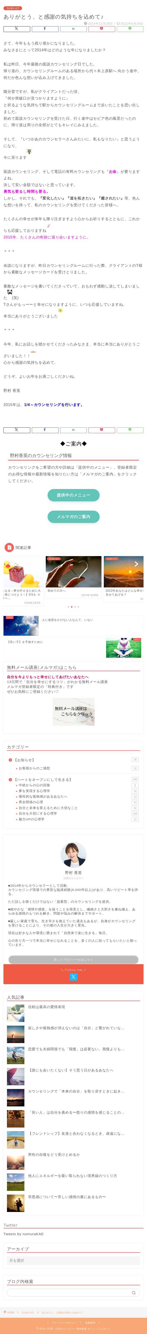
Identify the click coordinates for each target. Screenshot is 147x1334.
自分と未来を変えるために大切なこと (79, 808)
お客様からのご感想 (79, 768)
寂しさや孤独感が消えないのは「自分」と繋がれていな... (76, 1028)
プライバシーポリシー (64, 1322)
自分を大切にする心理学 (79, 813)
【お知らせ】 (13, 8)
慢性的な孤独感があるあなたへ (79, 796)
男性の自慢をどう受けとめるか (54, 1155)
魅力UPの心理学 (79, 819)
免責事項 (90, 1322)
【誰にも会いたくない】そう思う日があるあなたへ (71, 1070)
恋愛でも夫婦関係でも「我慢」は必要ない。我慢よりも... (76, 1049)
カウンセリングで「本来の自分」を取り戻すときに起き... (76, 1091)
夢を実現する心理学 (79, 791)
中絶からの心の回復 (79, 785)
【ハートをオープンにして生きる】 (76, 779)
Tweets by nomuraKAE (23, 1234)
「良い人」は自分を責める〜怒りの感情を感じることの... (76, 1112)
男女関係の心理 (79, 802)
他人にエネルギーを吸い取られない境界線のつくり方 (72, 1176)
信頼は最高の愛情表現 (46, 1007)
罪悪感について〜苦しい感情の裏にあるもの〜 (67, 1197)
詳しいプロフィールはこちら (73, 959)
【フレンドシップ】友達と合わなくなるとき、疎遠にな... (76, 1133)
